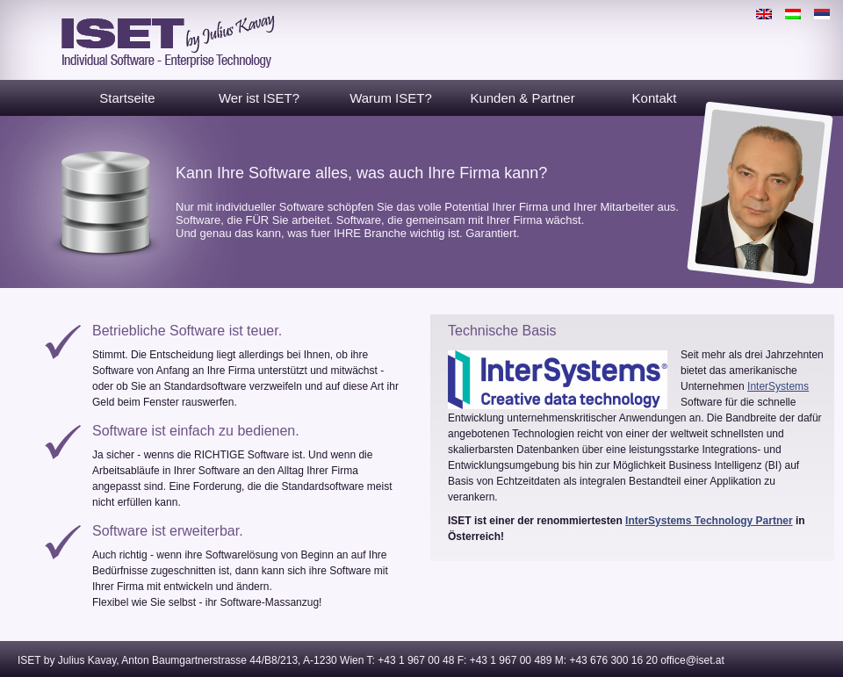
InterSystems (778, 386)
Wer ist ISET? (259, 97)
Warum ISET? (390, 97)
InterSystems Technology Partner (709, 521)
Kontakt (654, 97)
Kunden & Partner (522, 97)
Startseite (127, 97)
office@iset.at (692, 660)
